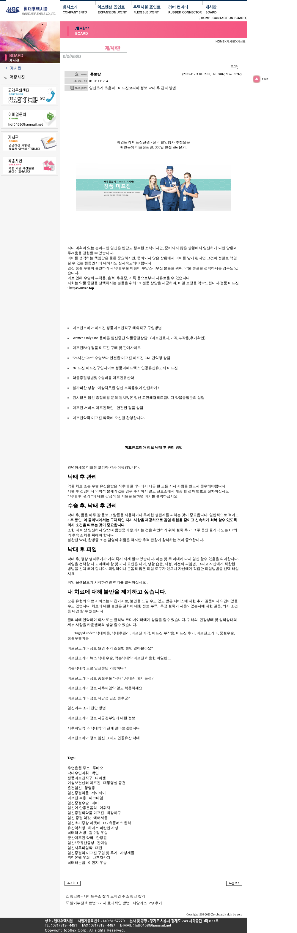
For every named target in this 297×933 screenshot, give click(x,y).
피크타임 (96, 798)
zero (239, 914)
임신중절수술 (78, 803)
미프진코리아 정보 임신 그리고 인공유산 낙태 (103, 738)
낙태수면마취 (78, 773)
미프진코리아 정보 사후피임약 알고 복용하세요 (104, 688)
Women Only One (85, 338)
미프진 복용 (76, 798)
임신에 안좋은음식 (82, 808)
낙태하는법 (76, 863)
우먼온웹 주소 (78, 768)
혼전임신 (74, 788)
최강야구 (114, 813)
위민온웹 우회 (78, 857)
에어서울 (100, 818)
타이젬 (100, 778)
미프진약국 (81, 418)
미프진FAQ (81, 348)
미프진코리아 (83, 328)
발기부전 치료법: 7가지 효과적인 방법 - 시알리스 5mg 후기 (116, 903)
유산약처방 (76, 828)
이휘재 (105, 808)
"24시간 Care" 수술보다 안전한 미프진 (102, 358)
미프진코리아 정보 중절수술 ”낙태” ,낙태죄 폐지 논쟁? (110, 678)
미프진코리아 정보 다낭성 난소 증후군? (98, 698)
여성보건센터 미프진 (83, 783)
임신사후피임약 (79, 848)
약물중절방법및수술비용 (92, 378)
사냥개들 (127, 853)
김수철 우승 (98, 833)
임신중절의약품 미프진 (85, 813)
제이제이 (99, 793)
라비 (95, 803)
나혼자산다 (101, 857)
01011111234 (98, 81)
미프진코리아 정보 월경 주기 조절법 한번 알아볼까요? (110, 648)
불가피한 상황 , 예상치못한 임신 (98, 388)
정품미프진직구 (79, 778)
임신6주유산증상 (80, 843)
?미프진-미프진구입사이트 (93, 368)
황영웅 (89, 788)
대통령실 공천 (114, 783)
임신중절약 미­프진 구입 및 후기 (92, 853)
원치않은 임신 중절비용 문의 (95, 398)
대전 (98, 848)
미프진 (78, 408)
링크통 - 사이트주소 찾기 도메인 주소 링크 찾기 (107, 896)
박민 (95, 773)
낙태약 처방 (76, 833)
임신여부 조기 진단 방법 (86, 708)
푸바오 (97, 768)
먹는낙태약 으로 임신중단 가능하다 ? (96, 668)
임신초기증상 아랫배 (83, 823)
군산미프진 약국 (80, 838)
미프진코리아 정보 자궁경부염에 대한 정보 (101, 718)
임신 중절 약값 (79, 818)
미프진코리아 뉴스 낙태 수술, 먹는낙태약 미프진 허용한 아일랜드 (119, 658)
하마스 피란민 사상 (103, 828)
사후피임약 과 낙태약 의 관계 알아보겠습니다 (103, 728)
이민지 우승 (97, 863)
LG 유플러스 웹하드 (119, 823)
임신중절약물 (78, 793)
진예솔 (102, 843)
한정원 (101, 838)
